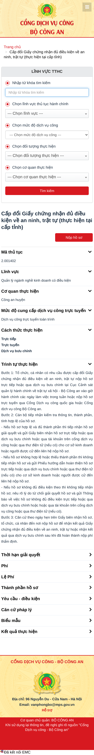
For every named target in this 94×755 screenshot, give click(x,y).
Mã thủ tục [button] (46, 252)
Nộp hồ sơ (74, 237)
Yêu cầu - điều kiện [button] (46, 598)
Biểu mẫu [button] (46, 620)
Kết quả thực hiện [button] (46, 631)
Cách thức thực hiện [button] (46, 330)
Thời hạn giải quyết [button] (46, 554)
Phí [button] (46, 565)
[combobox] (47, 113)
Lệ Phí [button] (46, 576)
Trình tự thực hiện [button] (46, 364)
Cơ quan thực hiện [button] (46, 291)
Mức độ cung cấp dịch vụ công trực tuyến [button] (46, 310)
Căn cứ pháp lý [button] (46, 609)
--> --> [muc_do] (47, 135)
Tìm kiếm (47, 191)
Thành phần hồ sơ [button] (46, 587)
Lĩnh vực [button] (46, 271)
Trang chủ (12, 47)
